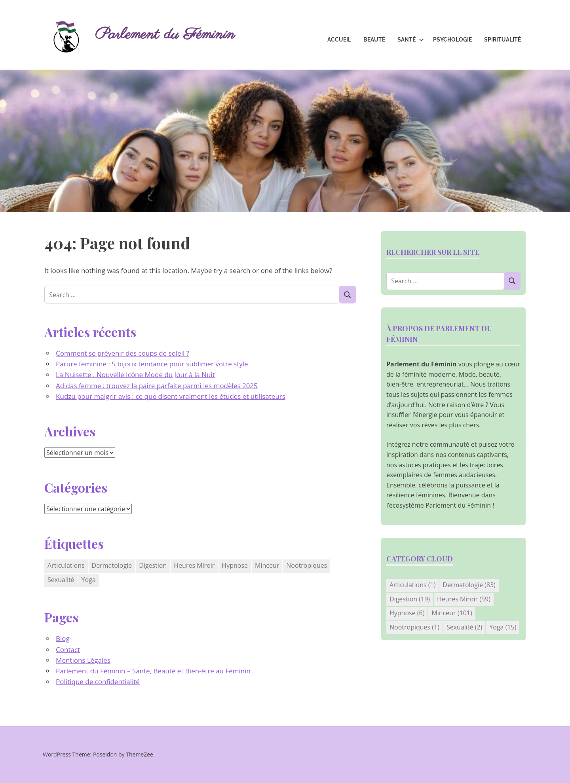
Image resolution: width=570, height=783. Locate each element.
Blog (63, 638)
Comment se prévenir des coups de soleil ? (122, 353)
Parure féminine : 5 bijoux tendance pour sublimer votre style (152, 363)
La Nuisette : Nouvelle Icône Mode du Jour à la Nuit (135, 374)
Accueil (339, 39)
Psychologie (452, 39)
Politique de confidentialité (98, 681)
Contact (68, 649)
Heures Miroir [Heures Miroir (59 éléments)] (194, 565)
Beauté (374, 39)
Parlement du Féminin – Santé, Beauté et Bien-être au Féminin (153, 670)
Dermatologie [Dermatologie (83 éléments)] (112, 565)
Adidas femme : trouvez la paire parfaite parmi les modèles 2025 (157, 385)
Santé (410, 39)
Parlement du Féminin (165, 35)
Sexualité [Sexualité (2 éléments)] (61, 579)
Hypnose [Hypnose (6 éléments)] (235, 565)
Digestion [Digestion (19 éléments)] (153, 565)
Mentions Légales (83, 660)
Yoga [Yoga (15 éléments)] (89, 579)
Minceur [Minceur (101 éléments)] (267, 565)
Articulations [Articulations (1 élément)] (66, 565)
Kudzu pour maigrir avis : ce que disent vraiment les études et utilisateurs (170, 396)
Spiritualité (502, 39)
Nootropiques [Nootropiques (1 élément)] (306, 565)
